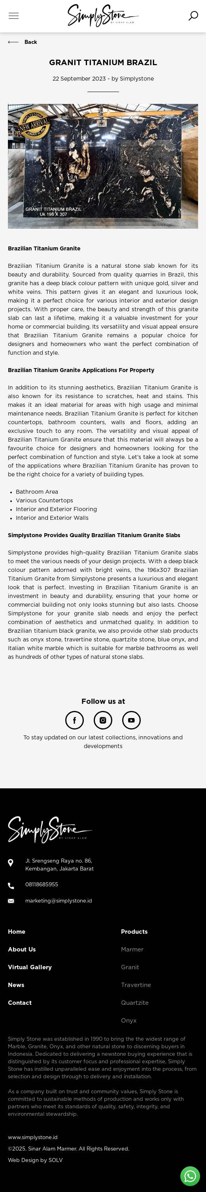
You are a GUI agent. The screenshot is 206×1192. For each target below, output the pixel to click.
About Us (22, 950)
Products (134, 932)
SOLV (56, 1160)
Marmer (132, 950)
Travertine (136, 985)
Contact (20, 1003)
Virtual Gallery (30, 967)
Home (16, 932)
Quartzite (135, 1003)
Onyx (129, 1021)
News (16, 985)
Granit (130, 967)
